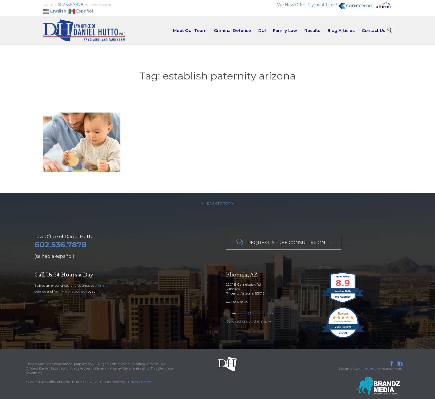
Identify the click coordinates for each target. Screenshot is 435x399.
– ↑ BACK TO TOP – (217, 203)
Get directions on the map (246, 321)
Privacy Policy (139, 382)
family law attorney (69, 291)
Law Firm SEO (364, 368)
